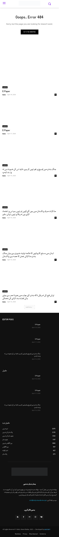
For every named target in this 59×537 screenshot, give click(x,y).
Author (4, 95)
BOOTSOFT (47, 530)
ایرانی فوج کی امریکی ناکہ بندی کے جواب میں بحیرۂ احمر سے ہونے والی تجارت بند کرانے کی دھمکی (28, 297)
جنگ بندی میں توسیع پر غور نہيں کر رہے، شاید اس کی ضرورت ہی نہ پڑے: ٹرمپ (29, 171)
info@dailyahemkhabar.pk (38, 500)
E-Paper (6, 91)
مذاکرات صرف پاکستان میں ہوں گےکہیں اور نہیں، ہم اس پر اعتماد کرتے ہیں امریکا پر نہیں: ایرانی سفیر (29, 213)
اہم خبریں (5, 87)
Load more (29, 307)
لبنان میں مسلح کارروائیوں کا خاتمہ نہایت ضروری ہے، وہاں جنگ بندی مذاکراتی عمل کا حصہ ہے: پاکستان (28, 255)
